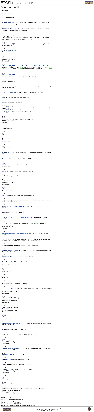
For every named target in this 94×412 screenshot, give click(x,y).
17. (3, 111)
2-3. (3, 239)
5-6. (3, 250)
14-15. (3, 44)
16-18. (3, 50)
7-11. (3, 282)
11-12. (3, 92)
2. (2, 133)
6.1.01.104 (8, 206)
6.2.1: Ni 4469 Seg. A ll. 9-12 (36, 66)
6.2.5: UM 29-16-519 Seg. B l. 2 (25, 217)
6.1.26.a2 (13, 217)
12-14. (3, 163)
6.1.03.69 (10, 92)
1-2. (3, 298)
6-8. (3, 152)
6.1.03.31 (8, 66)
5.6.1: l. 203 (8, 359)
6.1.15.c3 (14, 206)
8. (2, 81)
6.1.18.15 (10, 223)
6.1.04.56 (15, 323)
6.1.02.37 (8, 348)
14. (3, 102)
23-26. (3, 118)
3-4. (3, 323)
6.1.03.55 (8, 22)
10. (3, 217)
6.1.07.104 (15, 200)
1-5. (3, 66)
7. (2, 369)
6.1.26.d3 (22, 28)
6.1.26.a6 (7, 233)
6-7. (3, 22)
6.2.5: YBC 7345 (12, 288)
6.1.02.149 (9, 250)
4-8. (3, 388)
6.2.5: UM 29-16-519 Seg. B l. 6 (19, 233)
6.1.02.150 (9, 256)
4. (2, 245)
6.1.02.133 (9, 28)
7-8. (3, 256)
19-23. (3, 56)
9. (2, 212)
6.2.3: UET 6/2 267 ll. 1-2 (18, 348)
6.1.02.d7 (8, 110)
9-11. (3, 158)
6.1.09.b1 (14, 66)
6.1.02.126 (9, 323)
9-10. (3, 86)
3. (2, 139)
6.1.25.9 (8, 217)
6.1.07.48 (14, 22)
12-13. (3, 288)
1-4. (3, 307)
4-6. (3, 276)
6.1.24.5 (20, 75)
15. (3, 107)
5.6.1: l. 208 (8, 369)
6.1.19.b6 (14, 75)
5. (2, 17)
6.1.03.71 (8, 75)
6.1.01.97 (8, 200)
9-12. (3, 339)
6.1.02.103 (10, 44)
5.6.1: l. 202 (8, 354)
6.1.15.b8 (20, 66)
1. (2, 127)
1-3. (3, 189)
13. (3, 97)
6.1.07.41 (9, 86)
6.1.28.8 (25, 206)
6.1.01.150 (10, 35)
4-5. (3, 146)
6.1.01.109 (9, 152)
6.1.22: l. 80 (16, 28)
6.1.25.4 (25, 66)
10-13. (3, 35)
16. (3, 110)
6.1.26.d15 (15, 250)
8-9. (3, 28)
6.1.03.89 (8, 107)
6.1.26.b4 (19, 206)
